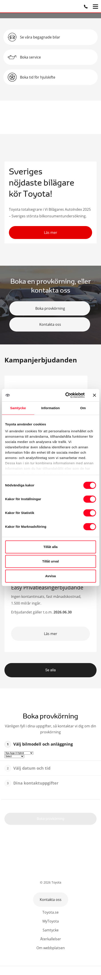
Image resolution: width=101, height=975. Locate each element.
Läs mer (50, 232)
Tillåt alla (51, 547)
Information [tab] (50, 408)
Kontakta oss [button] (50, 899)
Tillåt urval (50, 561)
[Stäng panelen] (94, 395)
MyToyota (50, 921)
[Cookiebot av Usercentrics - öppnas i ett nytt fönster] (65, 395)
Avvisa (50, 576)
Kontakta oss (49, 324)
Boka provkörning (49, 308)
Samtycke (51, 930)
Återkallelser (50, 939)
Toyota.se (50, 912)
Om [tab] (83, 408)
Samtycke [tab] (18, 408)
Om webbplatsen (50, 947)
